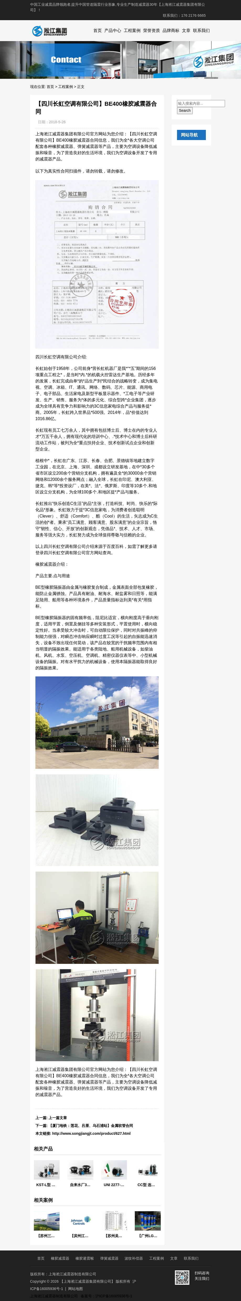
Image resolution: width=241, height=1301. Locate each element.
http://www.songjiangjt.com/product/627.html (91, 1133)
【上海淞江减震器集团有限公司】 (87, 1281)
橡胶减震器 (60, 1258)
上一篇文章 (58, 1118)
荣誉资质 (151, 30)
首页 (97, 30)
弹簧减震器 (109, 1258)
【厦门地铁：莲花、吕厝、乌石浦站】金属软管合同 (91, 1126)
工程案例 (132, 30)
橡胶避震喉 (85, 1258)
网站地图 (75, 1289)
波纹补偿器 (134, 1258)
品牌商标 (171, 30)
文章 (186, 30)
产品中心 (112, 30)
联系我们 (201, 30)
